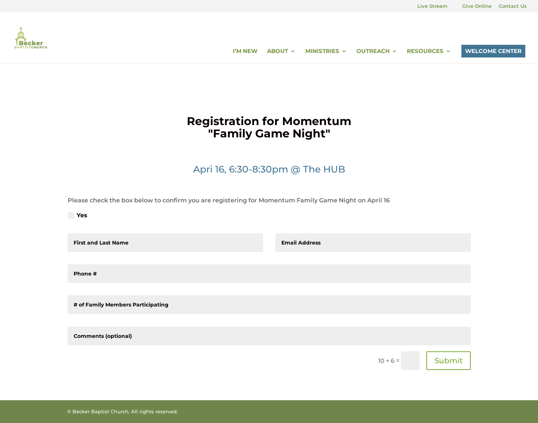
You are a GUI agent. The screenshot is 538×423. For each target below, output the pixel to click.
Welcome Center (493, 51)
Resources (425, 52)
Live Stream (432, 6)
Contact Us (513, 6)
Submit (449, 360)
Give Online (477, 6)
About (277, 52)
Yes (77, 215)
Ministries (322, 52)
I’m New (245, 52)
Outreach (373, 52)
